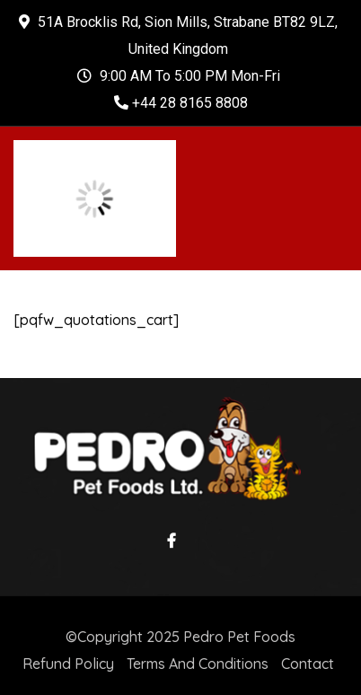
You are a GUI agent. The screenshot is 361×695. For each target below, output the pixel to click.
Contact (307, 664)
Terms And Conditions (198, 664)
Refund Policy (68, 664)
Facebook (167, 540)
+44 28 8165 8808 (181, 102)
